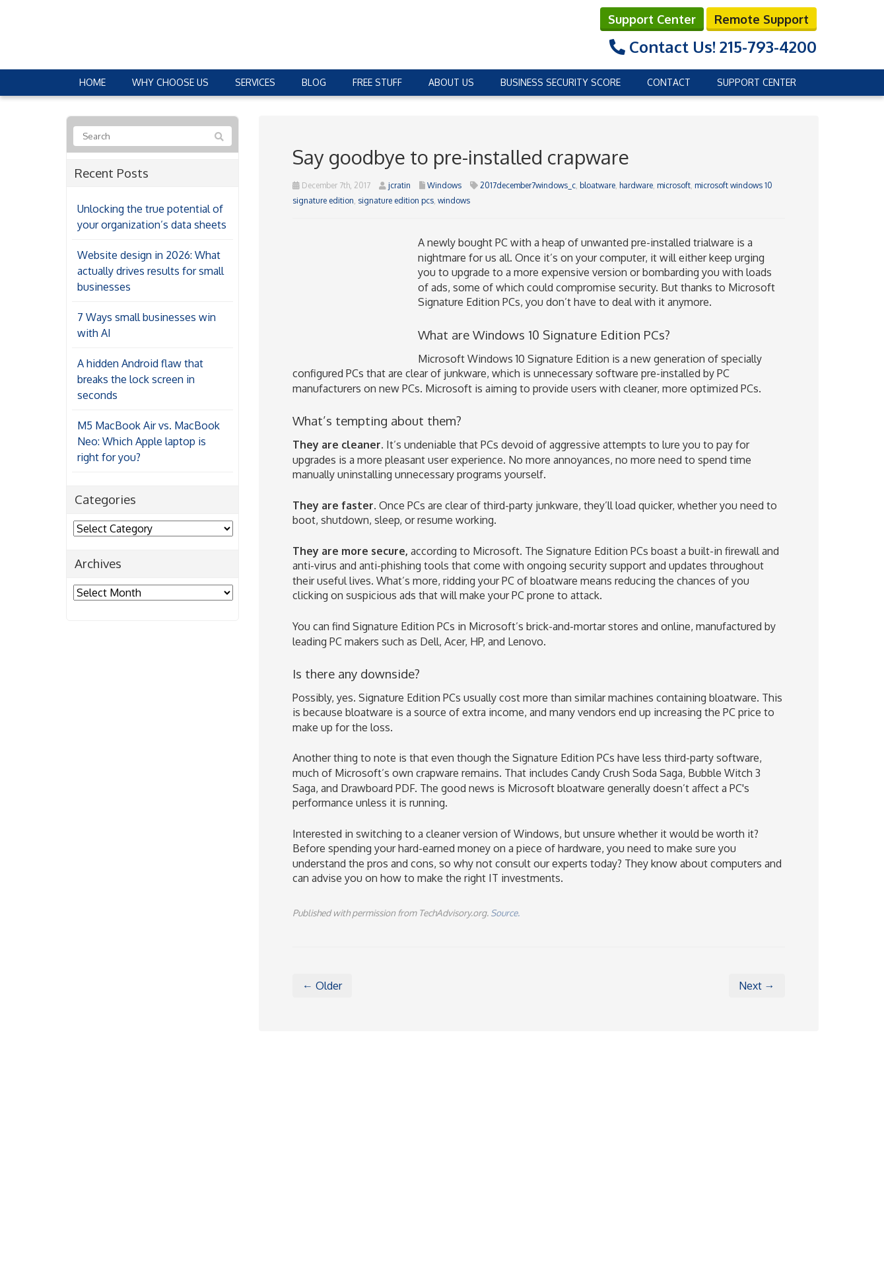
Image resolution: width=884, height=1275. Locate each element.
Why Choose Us (170, 81)
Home (92, 81)
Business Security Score (560, 81)
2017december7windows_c (528, 185)
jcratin (399, 185)
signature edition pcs (396, 200)
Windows (444, 185)
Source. (505, 912)
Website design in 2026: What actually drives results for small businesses (150, 270)
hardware (636, 185)
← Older (322, 985)
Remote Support (761, 18)
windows (454, 200)
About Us (451, 81)
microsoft (674, 185)
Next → (757, 985)
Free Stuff (377, 81)
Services (255, 81)
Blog (314, 81)
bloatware (597, 185)
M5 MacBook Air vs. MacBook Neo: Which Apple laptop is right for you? (148, 441)
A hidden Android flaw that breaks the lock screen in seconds (140, 379)
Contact (669, 81)
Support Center (652, 18)
